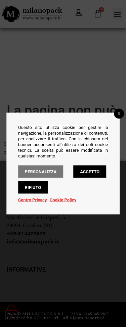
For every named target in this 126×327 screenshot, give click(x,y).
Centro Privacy (32, 199)
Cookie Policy (63, 199)
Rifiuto (33, 187)
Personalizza (40, 171)
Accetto (89, 171)
